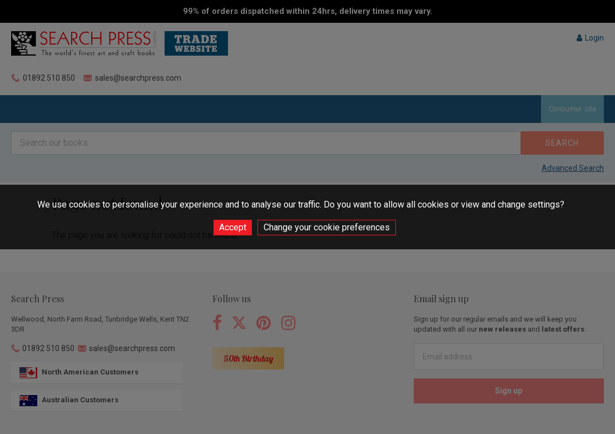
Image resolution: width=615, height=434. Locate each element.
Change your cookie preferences (327, 227)
